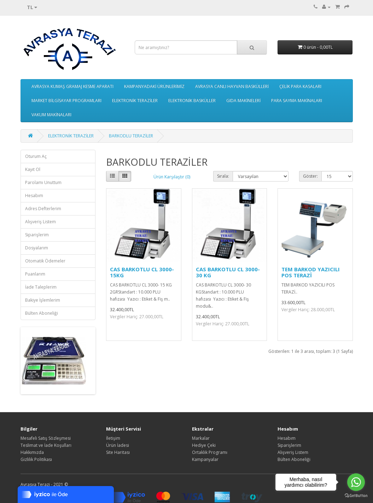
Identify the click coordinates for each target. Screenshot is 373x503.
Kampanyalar (205, 459)
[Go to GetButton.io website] (356, 495)
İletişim (113, 438)
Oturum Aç (36, 156)
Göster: (310, 176)
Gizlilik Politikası (36, 459)
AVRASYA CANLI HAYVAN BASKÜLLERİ (232, 86)
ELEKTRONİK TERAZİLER (135, 100)
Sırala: (223, 176)
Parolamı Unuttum (43, 182)
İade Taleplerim (41, 287)
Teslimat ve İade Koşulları (46, 445)
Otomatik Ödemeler (45, 261)
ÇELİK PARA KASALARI (300, 86)
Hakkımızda (32, 452)
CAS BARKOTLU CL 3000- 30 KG (228, 272)
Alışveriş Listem (40, 222)
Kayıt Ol (32, 169)
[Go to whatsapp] (356, 482)
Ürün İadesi (117, 445)
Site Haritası (118, 452)
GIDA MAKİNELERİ (243, 100)
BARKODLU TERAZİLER (131, 136)
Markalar (201, 438)
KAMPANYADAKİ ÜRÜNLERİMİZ (154, 86)
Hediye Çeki (204, 445)
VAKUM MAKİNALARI (51, 115)
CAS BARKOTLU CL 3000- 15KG (142, 272)
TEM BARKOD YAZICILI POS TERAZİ (310, 272)
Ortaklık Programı (209, 452)
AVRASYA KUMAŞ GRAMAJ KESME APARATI (72, 86)
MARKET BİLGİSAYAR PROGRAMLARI (66, 100)
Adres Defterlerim (43, 209)
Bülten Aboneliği (41, 313)
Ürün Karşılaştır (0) (171, 177)
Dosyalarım (36, 248)
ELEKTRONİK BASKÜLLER (192, 100)
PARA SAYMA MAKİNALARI (296, 100)
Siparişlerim (37, 235)
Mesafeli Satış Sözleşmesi (46, 438)
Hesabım (34, 196)
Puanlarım (35, 274)
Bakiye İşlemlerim (42, 300)
